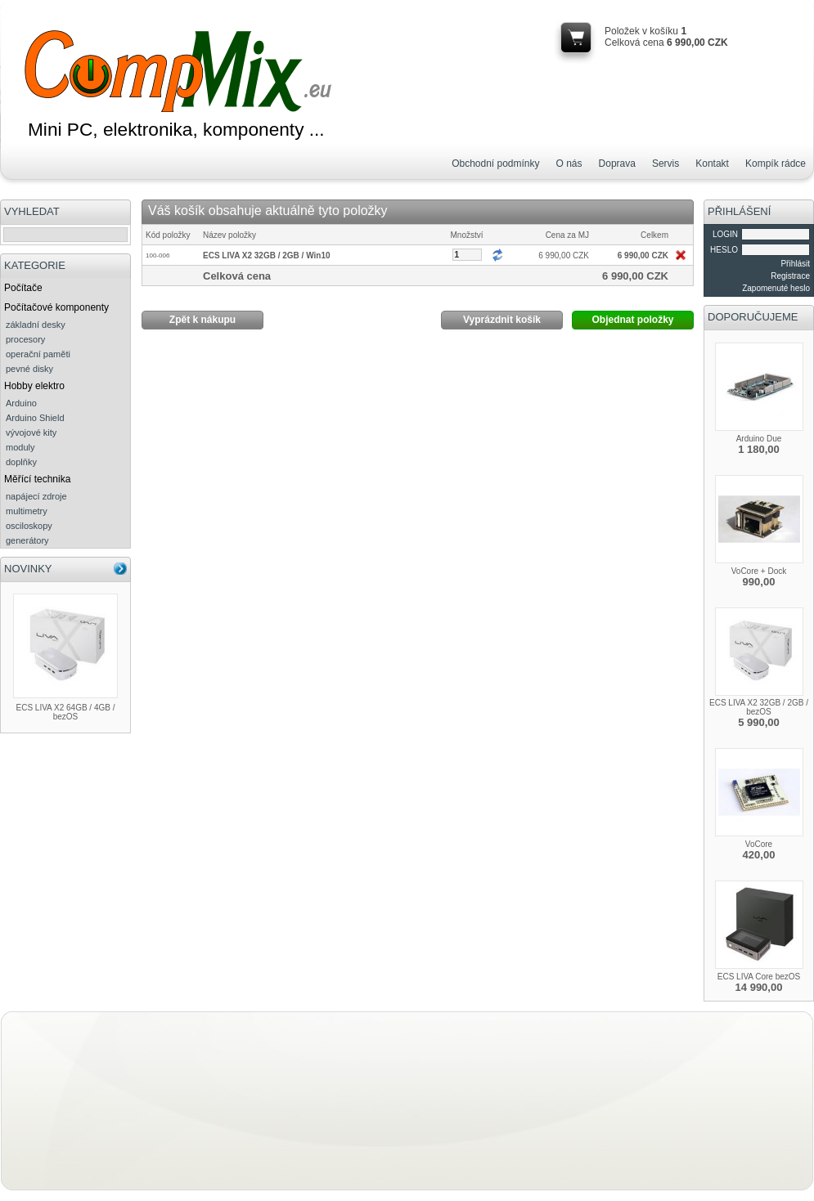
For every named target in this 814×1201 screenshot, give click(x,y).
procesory (25, 339)
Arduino (21, 403)
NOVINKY (28, 568)
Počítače (23, 288)
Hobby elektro (34, 386)
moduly (20, 447)
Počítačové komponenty (56, 307)
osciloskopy (29, 526)
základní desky (35, 324)
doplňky (21, 462)
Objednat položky (632, 319)
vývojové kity (31, 432)
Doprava (617, 163)
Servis (665, 163)
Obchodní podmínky (495, 163)
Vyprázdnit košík (502, 319)
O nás (569, 163)
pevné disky (29, 369)
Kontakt (712, 163)
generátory (27, 540)
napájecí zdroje (36, 496)
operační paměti (38, 354)
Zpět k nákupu (202, 319)
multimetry (26, 511)
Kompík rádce (775, 163)
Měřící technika (37, 479)
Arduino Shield (35, 418)
